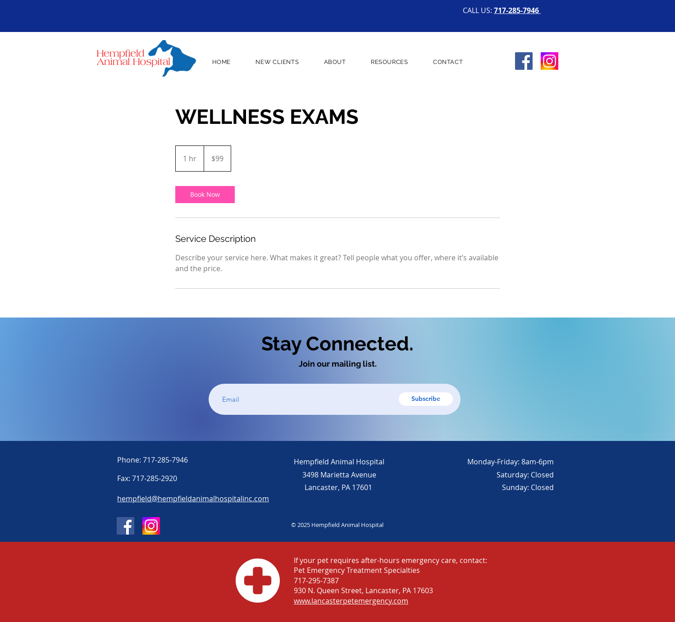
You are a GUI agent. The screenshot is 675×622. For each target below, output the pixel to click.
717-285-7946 (517, 10)
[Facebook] (524, 61)
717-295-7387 (316, 581)
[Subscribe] (426, 399)
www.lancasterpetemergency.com (351, 601)
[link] (205, 194)
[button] (334, 62)
